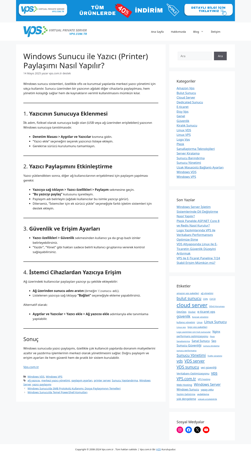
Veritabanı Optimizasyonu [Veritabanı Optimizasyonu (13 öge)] (193, 373)
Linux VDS (184, 130)
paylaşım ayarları (82, 380)
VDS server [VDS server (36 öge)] (194, 361)
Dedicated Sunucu (190, 102)
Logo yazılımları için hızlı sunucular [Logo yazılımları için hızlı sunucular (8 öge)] (194, 331)
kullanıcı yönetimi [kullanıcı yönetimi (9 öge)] (186, 322)
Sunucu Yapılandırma (125, 380)
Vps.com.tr (31, 367)
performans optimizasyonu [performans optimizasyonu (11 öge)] (192, 336)
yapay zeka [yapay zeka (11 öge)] (207, 389)
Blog (200, 31)
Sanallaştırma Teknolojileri (196, 149)
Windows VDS (36, 376)
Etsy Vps (182, 111)
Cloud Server (186, 97)
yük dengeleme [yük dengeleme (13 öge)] (186, 399)
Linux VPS (184, 135)
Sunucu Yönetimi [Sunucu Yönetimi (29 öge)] (191, 355)
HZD (158, 449)
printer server (102, 380)
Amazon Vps (185, 88)
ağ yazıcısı (34, 380)
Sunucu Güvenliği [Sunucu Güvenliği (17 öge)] (189, 345)
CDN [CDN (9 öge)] (205, 299)
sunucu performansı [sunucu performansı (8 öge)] (186, 350)
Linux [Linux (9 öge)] (199, 322)
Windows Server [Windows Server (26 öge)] (207, 384)
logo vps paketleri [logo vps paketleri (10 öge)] (197, 327)
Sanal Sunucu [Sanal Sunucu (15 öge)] (201, 341)
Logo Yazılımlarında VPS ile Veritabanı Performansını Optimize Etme (196, 235)
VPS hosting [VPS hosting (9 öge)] (204, 379)
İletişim (215, 31)
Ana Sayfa (157, 31)
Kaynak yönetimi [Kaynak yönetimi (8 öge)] (200, 317)
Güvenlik (183, 121)
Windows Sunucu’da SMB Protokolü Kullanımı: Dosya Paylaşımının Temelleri (74, 388)
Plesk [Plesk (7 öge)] (212, 336)
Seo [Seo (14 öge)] (213, 341)
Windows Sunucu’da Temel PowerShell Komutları (57, 392)
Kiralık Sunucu (187, 125)
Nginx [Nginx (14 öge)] (216, 331)
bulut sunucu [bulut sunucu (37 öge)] (189, 298)
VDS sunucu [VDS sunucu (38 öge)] (188, 367)
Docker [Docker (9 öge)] (192, 311)
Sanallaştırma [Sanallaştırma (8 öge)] (183, 341)
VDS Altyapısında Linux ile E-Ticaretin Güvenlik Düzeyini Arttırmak (197, 248)
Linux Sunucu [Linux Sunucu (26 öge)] (215, 321)
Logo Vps (183, 139)
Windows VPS (54, 376)
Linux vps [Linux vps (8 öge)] (181, 327)
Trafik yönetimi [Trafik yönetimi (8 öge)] (215, 355)
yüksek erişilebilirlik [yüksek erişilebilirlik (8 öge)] (207, 399)
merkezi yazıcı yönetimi (55, 380)
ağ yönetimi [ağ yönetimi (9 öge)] (207, 293)
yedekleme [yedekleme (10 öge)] (203, 394)
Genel (181, 116)
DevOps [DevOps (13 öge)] (181, 311)
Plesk (180, 144)
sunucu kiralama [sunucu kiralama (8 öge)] (211, 345)
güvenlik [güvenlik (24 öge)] (183, 316)
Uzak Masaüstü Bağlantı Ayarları (200, 167)
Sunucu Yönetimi (189, 162)
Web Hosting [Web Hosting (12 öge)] (184, 385)
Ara (220, 56)
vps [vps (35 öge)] (214, 373)
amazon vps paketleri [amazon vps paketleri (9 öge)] (188, 293)
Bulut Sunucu (186, 93)
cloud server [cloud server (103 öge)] (192, 305)
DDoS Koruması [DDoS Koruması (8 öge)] (217, 306)
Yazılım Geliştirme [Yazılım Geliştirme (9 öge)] (186, 394)
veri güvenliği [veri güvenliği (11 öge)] (209, 367)
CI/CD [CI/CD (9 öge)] (213, 299)
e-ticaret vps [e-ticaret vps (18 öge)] (206, 311)
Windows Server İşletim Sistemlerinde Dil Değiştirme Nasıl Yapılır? (197, 211)
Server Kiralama (188, 153)
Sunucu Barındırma (191, 158)
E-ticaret (183, 107)
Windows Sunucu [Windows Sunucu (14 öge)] (188, 389)
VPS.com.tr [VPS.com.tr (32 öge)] (186, 378)
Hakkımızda (178, 31)
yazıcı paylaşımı (41, 384)
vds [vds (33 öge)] (180, 361)
